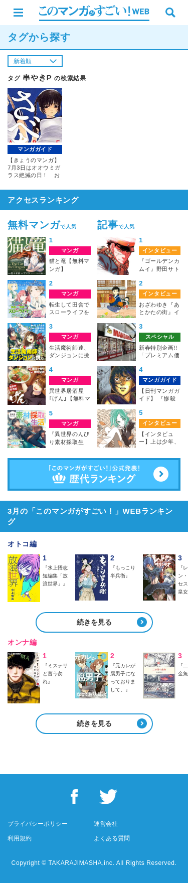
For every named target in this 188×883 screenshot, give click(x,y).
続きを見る (94, 622)
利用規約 (20, 838)
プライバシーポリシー (38, 823)
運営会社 (106, 823)
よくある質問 (112, 838)
